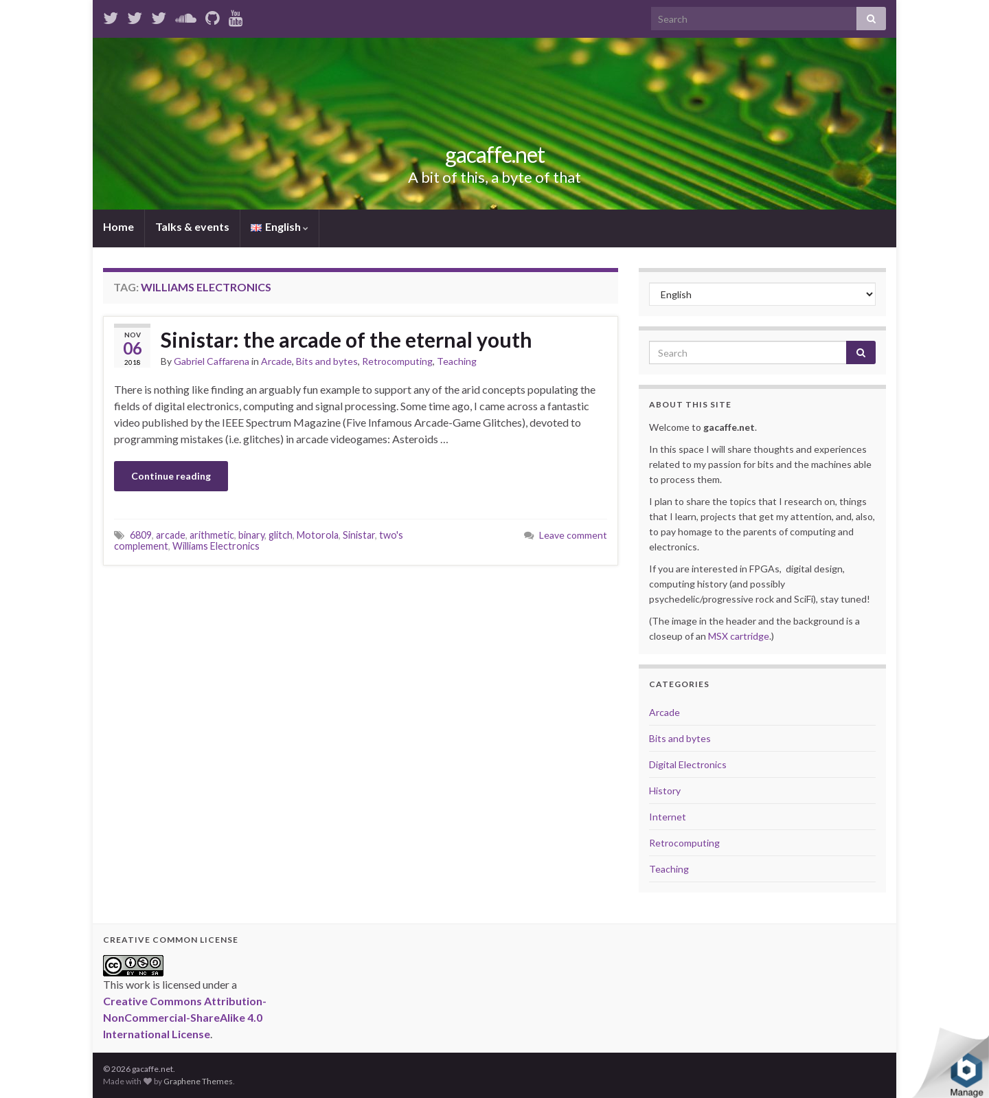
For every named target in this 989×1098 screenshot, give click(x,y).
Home (118, 226)
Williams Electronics (216, 546)
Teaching (457, 361)
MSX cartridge (738, 636)
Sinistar (359, 535)
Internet (667, 816)
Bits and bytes (327, 361)
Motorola (318, 535)
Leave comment (573, 535)
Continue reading (171, 476)
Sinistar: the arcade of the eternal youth (346, 339)
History (665, 790)
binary (251, 535)
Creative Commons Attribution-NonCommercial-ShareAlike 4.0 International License (184, 1017)
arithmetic (212, 535)
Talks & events (192, 226)
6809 (141, 535)
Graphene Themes (198, 1081)
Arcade (276, 361)
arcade (170, 535)
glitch (281, 535)
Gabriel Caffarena (211, 361)
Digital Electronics (688, 764)
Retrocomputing (397, 361)
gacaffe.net (495, 154)
